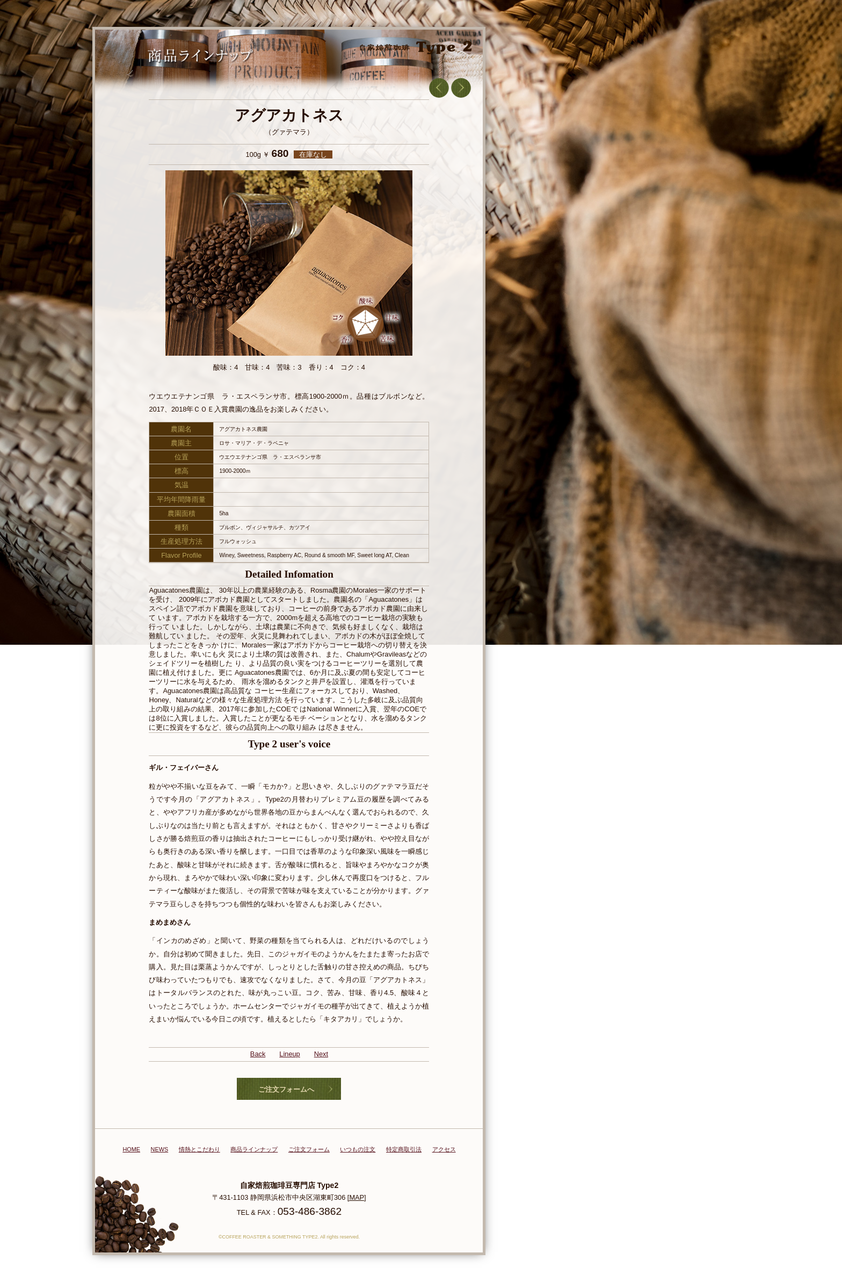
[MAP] (356, 1197)
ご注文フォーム (309, 1149)
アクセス (444, 1149)
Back (257, 1054)
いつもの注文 (357, 1149)
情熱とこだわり (199, 1149)
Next (321, 1054)
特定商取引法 (404, 1149)
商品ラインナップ (254, 1149)
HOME (131, 1149)
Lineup (289, 1054)
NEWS (160, 1149)
